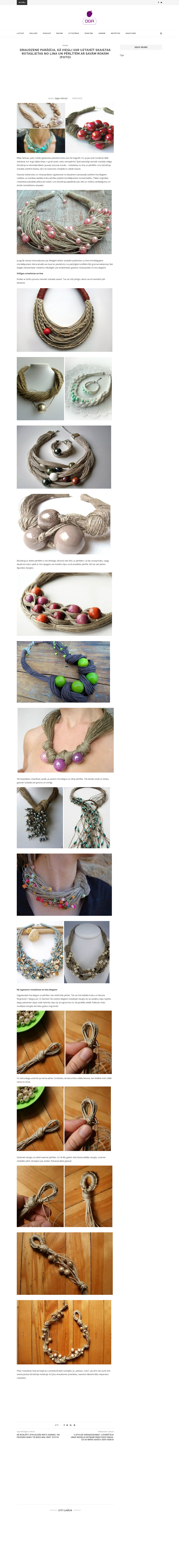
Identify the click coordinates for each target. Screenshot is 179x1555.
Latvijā (20, 33)
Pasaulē (47, 33)
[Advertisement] (65, 77)
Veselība (89, 33)
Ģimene (102, 33)
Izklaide (33, 33)
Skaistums (131, 33)
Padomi (59, 33)
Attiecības (73, 33)
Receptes (115, 33)
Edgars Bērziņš (61, 98)
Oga (122, 55)
